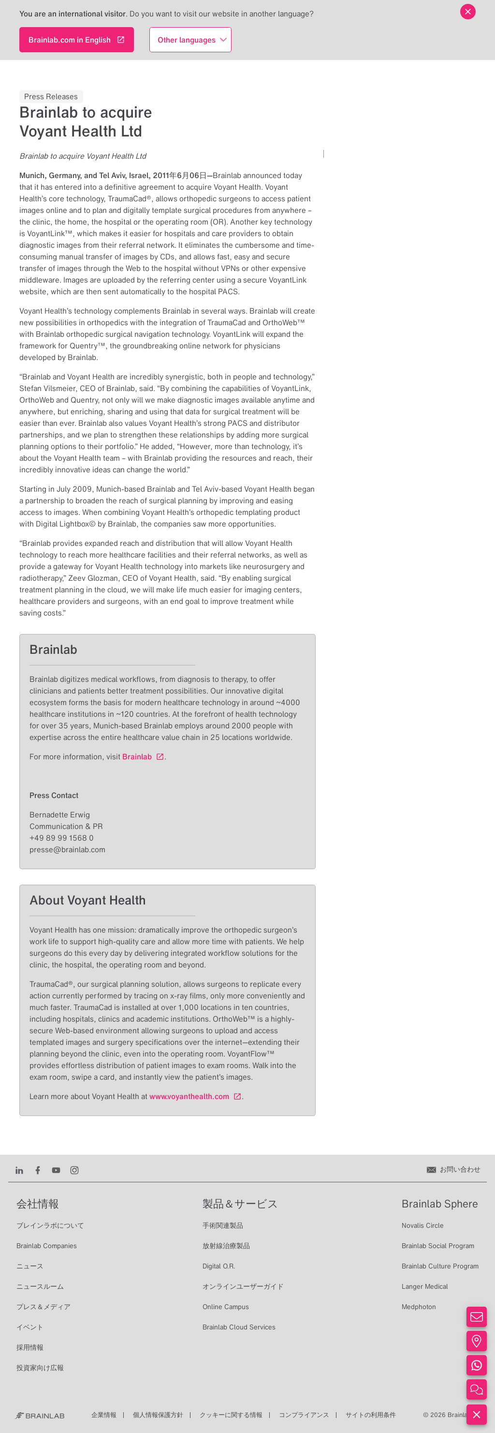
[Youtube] (56, 1169)
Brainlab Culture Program (440, 1266)
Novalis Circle (423, 1225)
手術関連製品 (223, 1225)
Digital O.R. (219, 1266)
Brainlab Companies (46, 1246)
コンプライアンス (304, 1415)
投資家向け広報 (40, 1368)
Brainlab (137, 756)
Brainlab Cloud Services (239, 1327)
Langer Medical (425, 1286)
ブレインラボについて (50, 1225)
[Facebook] (38, 1169)
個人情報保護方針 (158, 1415)
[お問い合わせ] (453, 1169)
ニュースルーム (40, 1286)
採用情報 (30, 1347)
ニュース (30, 1266)
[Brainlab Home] (39, 1415)
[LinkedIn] (19, 1169)
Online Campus (226, 1307)
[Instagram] (74, 1169)
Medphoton (419, 1307)
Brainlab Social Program (438, 1246)
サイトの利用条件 (371, 1415)
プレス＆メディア (43, 1307)
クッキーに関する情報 (231, 1415)
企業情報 (103, 1415)
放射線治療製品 (226, 1246)
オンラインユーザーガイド (243, 1286)
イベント (30, 1327)
